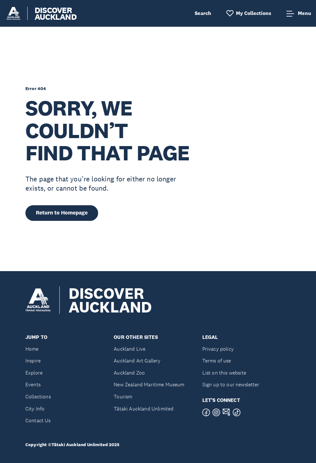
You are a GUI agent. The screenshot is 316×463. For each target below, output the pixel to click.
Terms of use (216, 360)
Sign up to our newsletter (230, 384)
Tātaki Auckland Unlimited (143, 408)
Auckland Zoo (129, 372)
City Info (34, 408)
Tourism (123, 396)
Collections (38, 396)
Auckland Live (129, 349)
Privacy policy (218, 349)
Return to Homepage (62, 212)
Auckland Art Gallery (137, 360)
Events (33, 384)
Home (32, 349)
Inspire (33, 360)
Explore (34, 372)
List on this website (224, 372)
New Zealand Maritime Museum (149, 384)
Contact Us (38, 420)
